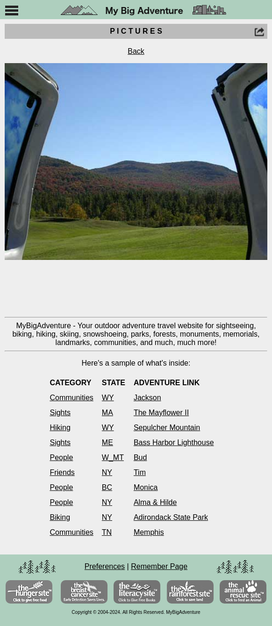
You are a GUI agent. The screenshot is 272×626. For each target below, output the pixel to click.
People (61, 457)
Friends (62, 472)
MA (107, 413)
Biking (60, 517)
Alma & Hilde (155, 502)
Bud (140, 457)
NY (107, 472)
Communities (71, 398)
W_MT (113, 457)
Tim (140, 472)
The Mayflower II (161, 413)
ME (107, 442)
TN (107, 532)
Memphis (149, 532)
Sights (60, 413)
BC (107, 487)
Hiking (60, 428)
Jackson (147, 398)
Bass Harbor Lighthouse (174, 442)
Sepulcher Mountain (167, 428)
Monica (146, 487)
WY (108, 398)
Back (136, 51)
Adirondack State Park (171, 517)
